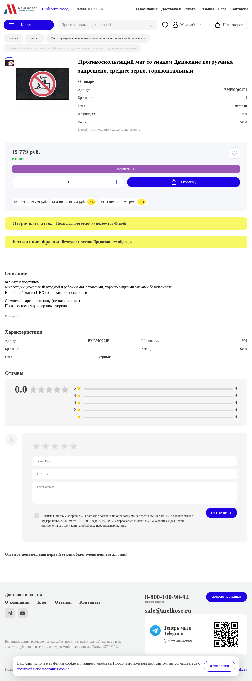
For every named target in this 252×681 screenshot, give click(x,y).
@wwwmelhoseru (178, 640)
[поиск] (107, 25)
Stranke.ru (240, 669)
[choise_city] (57, 9)
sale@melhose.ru (168, 610)
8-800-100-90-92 (90, 9)
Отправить (221, 513)
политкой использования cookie (43, 669)
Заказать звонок (226, 597)
